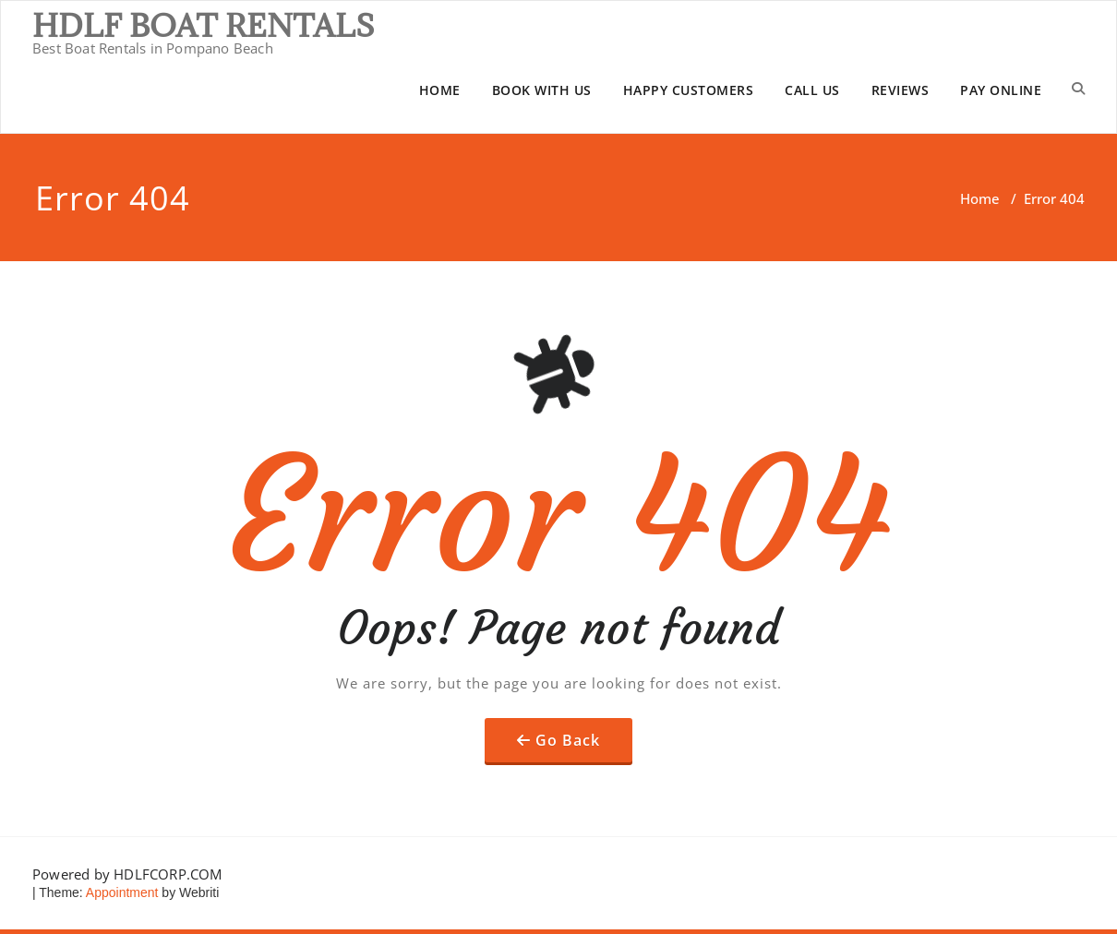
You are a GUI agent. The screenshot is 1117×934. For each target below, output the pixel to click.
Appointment (121, 892)
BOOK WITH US (542, 90)
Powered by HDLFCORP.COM (127, 874)
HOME (440, 90)
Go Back (567, 740)
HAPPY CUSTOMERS (688, 90)
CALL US (812, 90)
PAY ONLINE (1000, 90)
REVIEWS (900, 90)
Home (980, 198)
